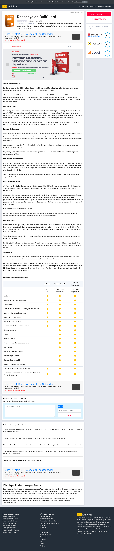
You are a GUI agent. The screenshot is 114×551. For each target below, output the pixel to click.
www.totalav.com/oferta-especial (15, 40)
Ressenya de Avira (8, 516)
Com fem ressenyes (46, 516)
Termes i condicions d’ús (48, 521)
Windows (43, 539)
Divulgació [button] (101, 6)
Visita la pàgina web (99, 14)
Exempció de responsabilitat (49, 523)
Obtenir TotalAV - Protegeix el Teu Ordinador (29, 34)
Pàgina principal (83, 6)
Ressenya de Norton (9, 525)
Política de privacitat (47, 519)
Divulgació (43, 525)
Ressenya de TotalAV (9, 532)
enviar (69, 415)
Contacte (108, 6)
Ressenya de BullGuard (10, 519)
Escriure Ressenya (99, 19)
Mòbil (42, 544)
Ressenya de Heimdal (9, 521)
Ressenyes (93, 6)
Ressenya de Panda (9, 528)
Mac (41, 541)
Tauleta (42, 546)
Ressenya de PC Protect (10, 530)
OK (85, 2)
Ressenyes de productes (10, 514)
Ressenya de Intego (9, 523)
